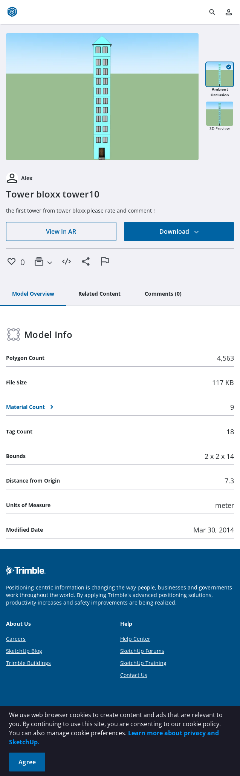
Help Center (135, 638)
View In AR (61, 231)
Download (179, 231)
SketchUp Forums (142, 650)
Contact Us (133, 675)
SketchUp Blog (24, 650)
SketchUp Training (143, 662)
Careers (16, 638)
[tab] (33, 294)
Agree (27, 762)
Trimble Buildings (28, 662)
